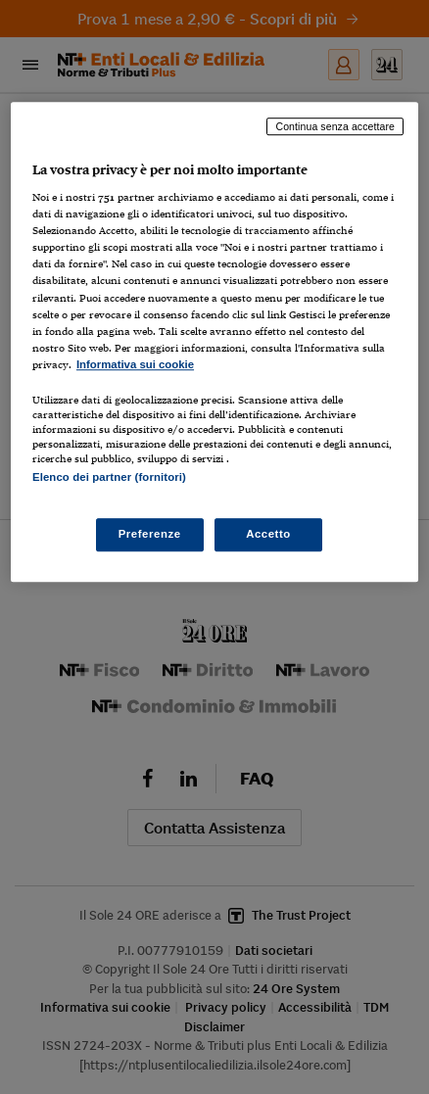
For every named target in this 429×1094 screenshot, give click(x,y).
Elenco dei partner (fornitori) (109, 477)
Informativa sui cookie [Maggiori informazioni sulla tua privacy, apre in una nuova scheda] (135, 364)
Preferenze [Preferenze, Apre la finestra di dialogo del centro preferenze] (150, 534)
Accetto (268, 534)
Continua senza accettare (335, 126)
